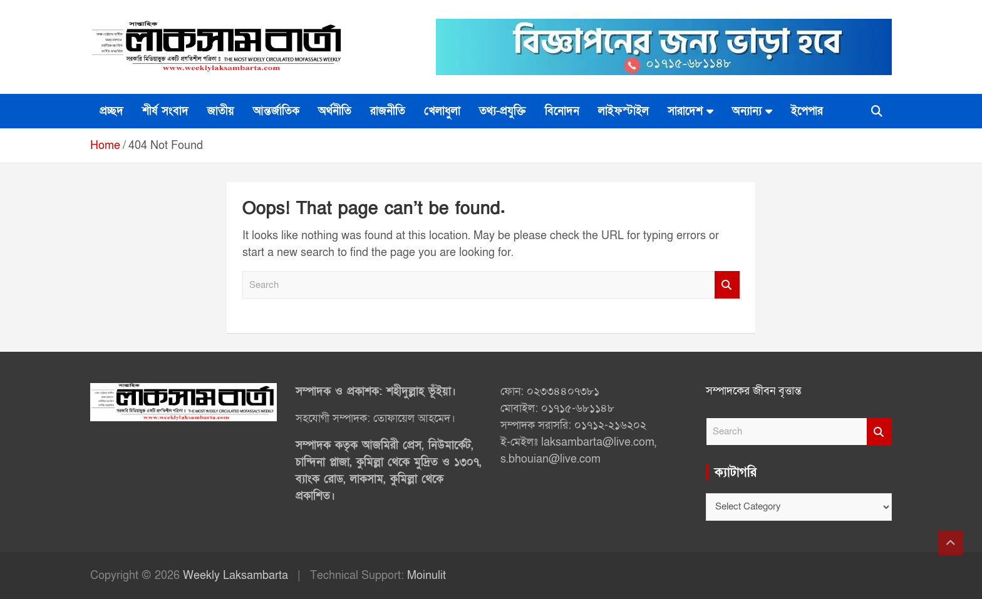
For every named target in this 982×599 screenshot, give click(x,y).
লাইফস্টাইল (623, 111)
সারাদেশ (685, 111)
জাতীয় (220, 111)
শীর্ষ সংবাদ (165, 111)
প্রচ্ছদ (111, 111)
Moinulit (426, 575)
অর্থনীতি (334, 111)
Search (727, 285)
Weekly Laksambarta (235, 575)
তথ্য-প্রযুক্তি (502, 111)
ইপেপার (807, 111)
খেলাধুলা (442, 111)
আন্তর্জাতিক (276, 111)
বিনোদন (562, 111)
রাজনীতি (387, 111)
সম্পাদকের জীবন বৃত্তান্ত (754, 391)
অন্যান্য (747, 111)
